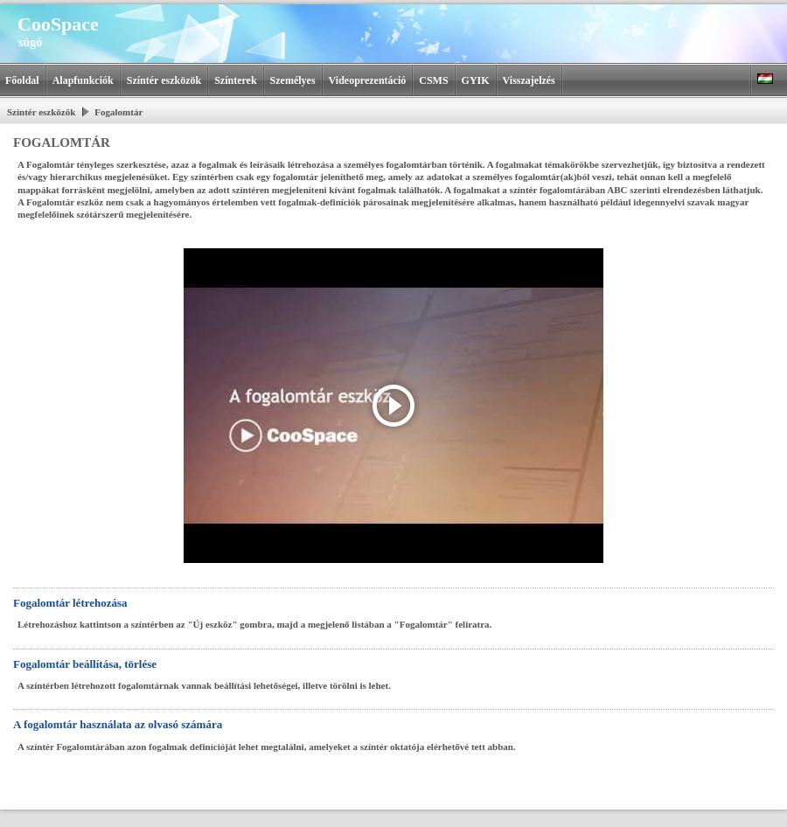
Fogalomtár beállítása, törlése (85, 664)
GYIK (476, 80)
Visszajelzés (529, 80)
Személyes (293, 80)
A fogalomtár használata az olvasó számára (117, 724)
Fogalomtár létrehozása (70, 602)
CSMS (433, 80)
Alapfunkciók (83, 80)
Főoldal (22, 80)
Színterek (235, 80)
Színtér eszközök (164, 80)
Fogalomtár (118, 112)
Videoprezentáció (368, 80)
